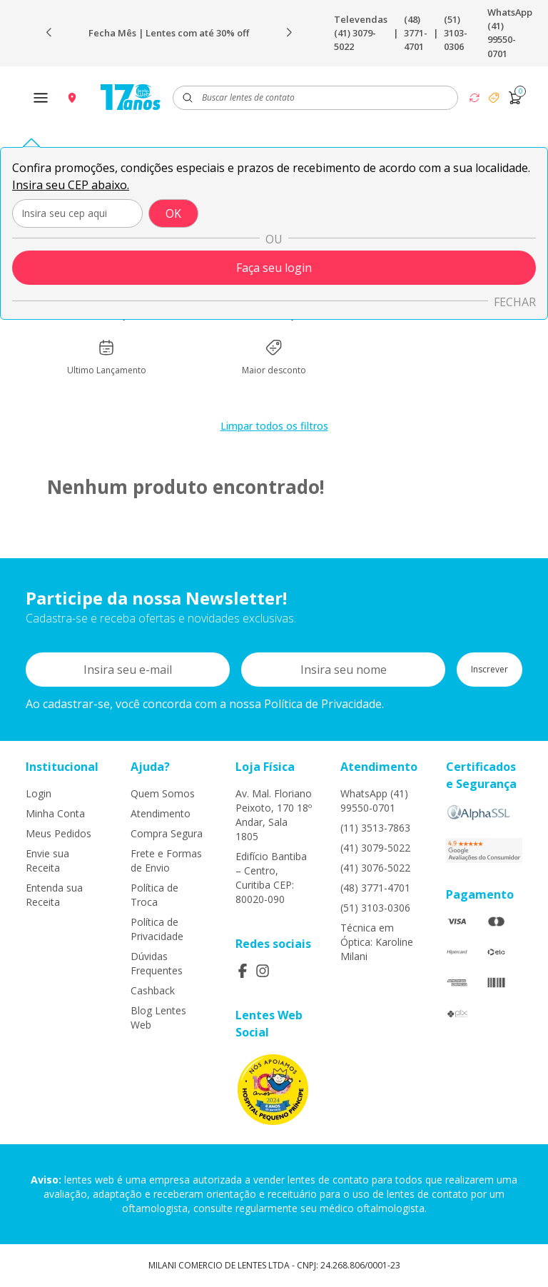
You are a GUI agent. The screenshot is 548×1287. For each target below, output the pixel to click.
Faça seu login (274, 268)
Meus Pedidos (58, 833)
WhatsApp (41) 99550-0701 (509, 33)
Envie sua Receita (47, 860)
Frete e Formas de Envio (166, 860)
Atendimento (161, 813)
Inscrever (489, 669)
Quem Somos (163, 793)
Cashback (153, 990)
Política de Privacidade (157, 929)
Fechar (515, 302)
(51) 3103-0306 (455, 33)
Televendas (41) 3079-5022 (360, 33)
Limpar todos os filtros (274, 426)
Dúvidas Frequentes (157, 963)
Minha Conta (55, 813)
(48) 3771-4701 (415, 33)
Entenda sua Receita (54, 895)
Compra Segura (167, 833)
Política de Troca (154, 895)
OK (173, 213)
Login (38, 793)
